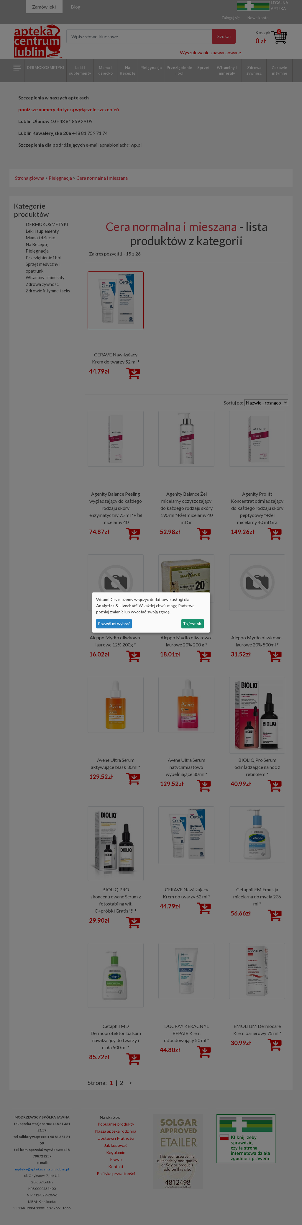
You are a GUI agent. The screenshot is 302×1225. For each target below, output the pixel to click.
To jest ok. (192, 623)
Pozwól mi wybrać (114, 623)
